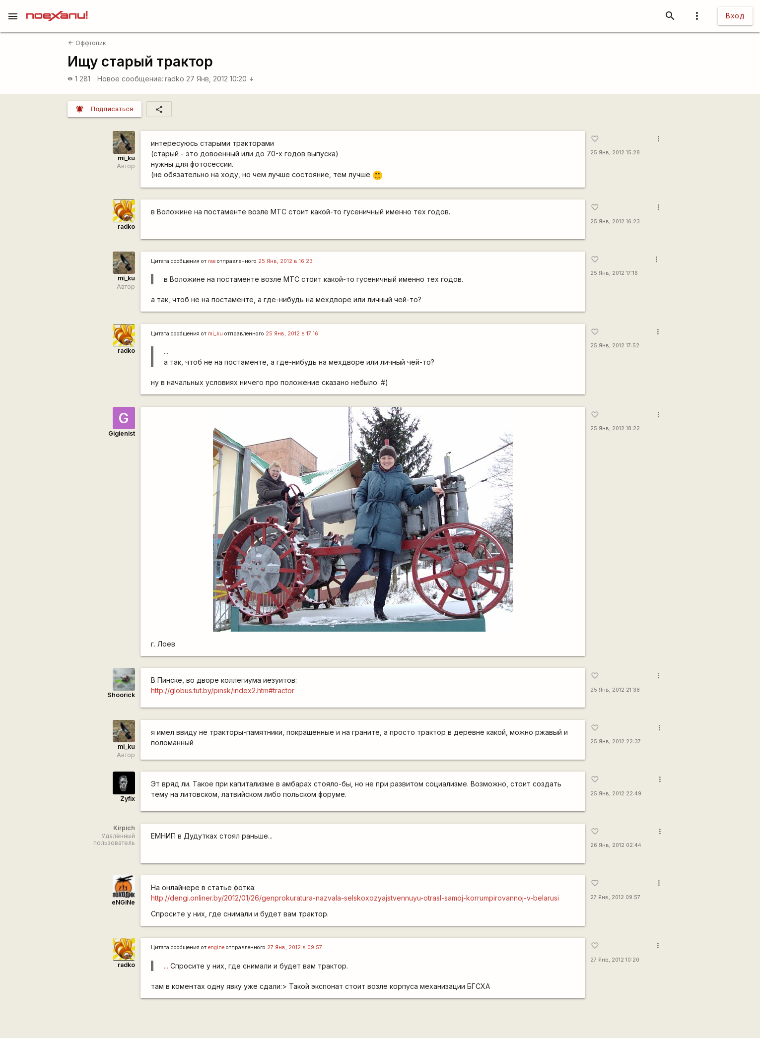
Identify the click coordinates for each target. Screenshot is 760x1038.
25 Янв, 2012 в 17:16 (292, 333)
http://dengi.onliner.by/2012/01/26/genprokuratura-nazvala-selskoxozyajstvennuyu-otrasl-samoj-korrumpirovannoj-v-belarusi (355, 898)
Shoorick (121, 695)
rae (211, 261)
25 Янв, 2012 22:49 (615, 793)
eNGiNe (123, 902)
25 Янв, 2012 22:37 (615, 741)
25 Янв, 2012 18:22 (615, 428)
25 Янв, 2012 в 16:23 (285, 261)
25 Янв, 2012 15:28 (615, 152)
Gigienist (121, 433)
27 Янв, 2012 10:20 (220, 78)
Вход (735, 15)
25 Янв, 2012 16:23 (615, 221)
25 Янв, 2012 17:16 (614, 273)
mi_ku (126, 158)
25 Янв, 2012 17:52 (614, 345)
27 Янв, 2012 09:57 (615, 897)
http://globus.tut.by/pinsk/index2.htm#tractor (222, 690)
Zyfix (127, 798)
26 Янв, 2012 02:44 (615, 845)
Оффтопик (87, 43)
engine (216, 947)
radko (174, 78)
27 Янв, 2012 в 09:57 (294, 947)
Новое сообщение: (130, 78)
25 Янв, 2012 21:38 (615, 690)
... (166, 966)
